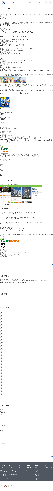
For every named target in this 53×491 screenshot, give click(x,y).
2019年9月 (1, 369)
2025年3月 (1, 321)
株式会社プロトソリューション (7, 69)
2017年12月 (2, 384)
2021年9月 (1, 351)
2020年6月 (1, 362)
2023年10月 (2, 334)
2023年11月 (2, 333)
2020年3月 (1, 365)
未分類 (1, 414)
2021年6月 (1, 353)
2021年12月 (2, 349)
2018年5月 (1, 380)
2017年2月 (1, 389)
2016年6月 (1, 390)
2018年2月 (1, 383)
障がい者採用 (2, 409)
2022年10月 (2, 342)
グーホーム (11, 470)
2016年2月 (1, 391)
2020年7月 (1, 362)
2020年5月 (1, 363)
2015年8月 (1, 392)
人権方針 (36, 479)
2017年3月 (1, 388)
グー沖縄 (10, 467)
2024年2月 (1, 331)
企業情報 (30, 2)
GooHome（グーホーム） (4, 236)
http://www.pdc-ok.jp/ (5, 257)
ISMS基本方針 (16, 482)
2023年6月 (1, 337)
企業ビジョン (37, 467)
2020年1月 (1, 366)
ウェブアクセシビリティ (24, 482)
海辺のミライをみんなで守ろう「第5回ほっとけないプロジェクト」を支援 (12, 279)
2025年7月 (1, 318)
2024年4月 (1, 329)
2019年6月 (1, 371)
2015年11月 (2, 392)
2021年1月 (1, 357)
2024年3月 (1, 330)
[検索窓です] (50, 2)
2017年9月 (1, 386)
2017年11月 (2, 385)
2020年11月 (2, 359)
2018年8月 (1, 378)
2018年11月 (2, 376)
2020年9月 (1, 360)
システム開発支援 (3, 475)
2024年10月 (2, 325)
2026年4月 (1, 311)
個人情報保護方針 (3, 482)
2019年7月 (1, 371)
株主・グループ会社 (38, 474)
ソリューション (12, 2)
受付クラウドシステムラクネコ (4, 468)
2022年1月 (1, 348)
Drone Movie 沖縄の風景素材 (13, 475)
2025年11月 (2, 315)
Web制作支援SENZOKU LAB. (3, 471)
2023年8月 (1, 335)
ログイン (1, 429)
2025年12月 (2, 314)
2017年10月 (2, 386)
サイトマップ (32, 482)
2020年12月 (2, 358)
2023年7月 (1, 336)
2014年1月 (1, 394)
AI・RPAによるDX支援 (4, 478)
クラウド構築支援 (3, 474)
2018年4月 (1, 381)
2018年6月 (1, 380)
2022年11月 (2, 341)
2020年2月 (1, 365)
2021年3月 (1, 356)
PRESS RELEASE (3, 411)
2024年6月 (1, 328)
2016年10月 (2, 389)
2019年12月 (2, 367)
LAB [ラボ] (42, 2)
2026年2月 (1, 313)
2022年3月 (1, 347)
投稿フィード (2, 430)
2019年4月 (1, 373)
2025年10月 (2, 316)
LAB (45, 465)
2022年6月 (1, 345)
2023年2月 (1, 339)
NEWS (1, 410)
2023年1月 (1, 340)
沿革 (36, 471)
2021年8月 (1, 352)
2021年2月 (1, 356)
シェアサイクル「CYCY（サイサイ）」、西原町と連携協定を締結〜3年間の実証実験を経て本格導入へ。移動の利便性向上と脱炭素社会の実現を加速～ (26, 280)
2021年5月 (1, 354)
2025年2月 (1, 322)
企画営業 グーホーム (3, 281)
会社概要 (36, 470)
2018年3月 (1, 382)
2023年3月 (1, 338)
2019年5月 (1, 372)
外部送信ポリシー (10, 482)
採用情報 (26, 2)
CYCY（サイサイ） (13, 473)
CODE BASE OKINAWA (48, 467)
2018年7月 (1, 379)
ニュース (21, 2)
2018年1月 (1, 383)
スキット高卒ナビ (12, 471)
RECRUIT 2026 (2, 412)
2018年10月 (2, 377)
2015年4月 (1, 393)
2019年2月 (1, 374)
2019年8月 (1, 370)
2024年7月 (1, 327)
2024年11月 (2, 324)
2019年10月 (2, 368)
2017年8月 (1, 387)
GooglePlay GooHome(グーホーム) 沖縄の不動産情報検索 (9, 184)
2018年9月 (1, 377)
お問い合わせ (37, 482)
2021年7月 (1, 353)
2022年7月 (1, 344)
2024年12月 (2, 323)
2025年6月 (1, 319)
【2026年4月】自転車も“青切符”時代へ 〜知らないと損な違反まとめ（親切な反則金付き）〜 (16, 282)
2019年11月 (2, 368)
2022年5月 (1, 346)
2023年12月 (2, 332)
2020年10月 (2, 359)
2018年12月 (2, 375)
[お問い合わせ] (46, 2)
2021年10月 (2, 350)
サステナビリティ (37, 2)
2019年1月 (1, 374)
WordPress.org (2, 431)
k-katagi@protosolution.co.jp (7, 68)
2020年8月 (1, 361)
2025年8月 (1, 317)
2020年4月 (1, 364)
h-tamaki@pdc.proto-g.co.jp (7, 256)
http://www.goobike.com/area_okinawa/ (6, 131)
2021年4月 (1, 355)
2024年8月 (1, 326)
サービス (17, 2)
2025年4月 (1, 320)
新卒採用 (28, 467)
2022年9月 (1, 343)
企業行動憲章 (37, 475)
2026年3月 (1, 312)
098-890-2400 (4, 255)
